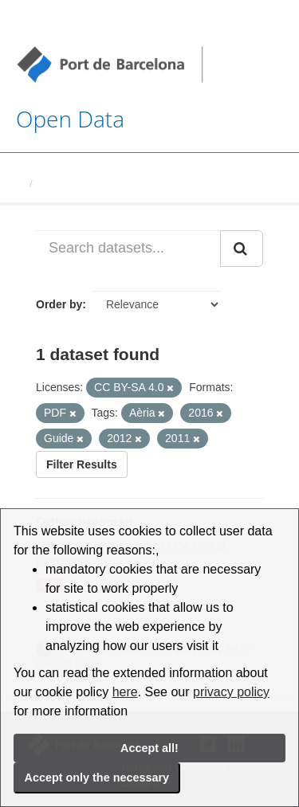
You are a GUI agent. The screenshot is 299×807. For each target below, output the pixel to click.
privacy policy (231, 692)
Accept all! (149, 748)
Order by (59, 304)
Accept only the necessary (97, 777)
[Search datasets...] (128, 248)
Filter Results (81, 464)
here (125, 692)
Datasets (60, 184)
